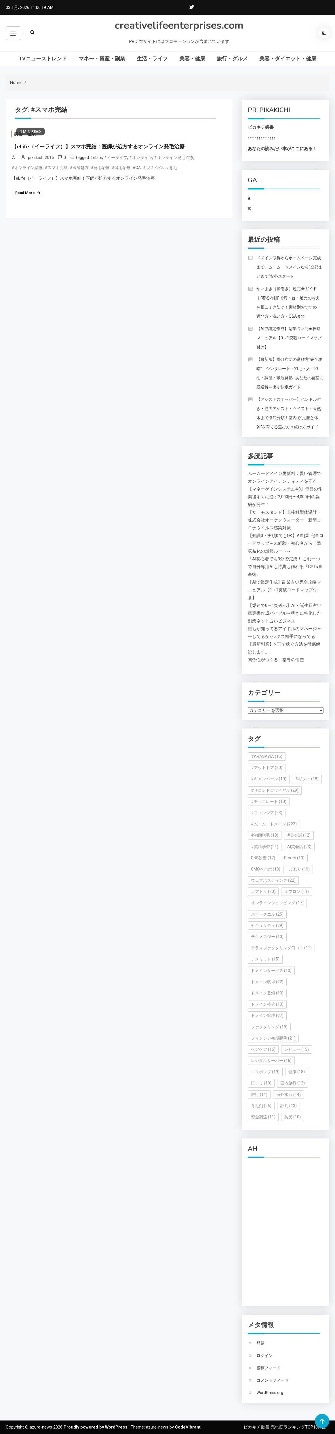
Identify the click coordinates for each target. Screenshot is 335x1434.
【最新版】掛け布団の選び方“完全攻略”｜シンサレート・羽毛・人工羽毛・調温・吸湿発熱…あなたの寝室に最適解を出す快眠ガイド (289, 373)
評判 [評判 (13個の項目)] (288, 1105)
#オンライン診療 (27, 167)
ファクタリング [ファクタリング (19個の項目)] (269, 1027)
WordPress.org (269, 1392)
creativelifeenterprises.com (179, 25)
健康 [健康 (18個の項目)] (296, 1071)
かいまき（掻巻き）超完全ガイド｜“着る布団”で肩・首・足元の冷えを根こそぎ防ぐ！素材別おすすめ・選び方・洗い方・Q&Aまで (288, 302)
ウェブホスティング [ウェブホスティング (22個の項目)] (273, 880)
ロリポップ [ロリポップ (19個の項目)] (265, 1071)
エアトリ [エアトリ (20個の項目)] (263, 891)
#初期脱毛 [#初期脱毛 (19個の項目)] (264, 835)
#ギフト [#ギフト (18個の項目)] (307, 779)
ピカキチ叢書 (261, 127)
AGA (137, 167)
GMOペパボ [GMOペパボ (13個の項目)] (265, 869)
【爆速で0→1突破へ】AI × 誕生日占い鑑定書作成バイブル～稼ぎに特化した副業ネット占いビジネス (284, 613)
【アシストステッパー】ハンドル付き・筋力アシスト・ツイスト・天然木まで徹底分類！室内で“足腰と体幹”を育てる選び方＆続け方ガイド (288, 413)
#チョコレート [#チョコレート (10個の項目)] (268, 801)
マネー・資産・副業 (102, 58)
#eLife (96, 157)
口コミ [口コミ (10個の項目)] (261, 1083)
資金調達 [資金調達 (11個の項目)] (263, 1117)
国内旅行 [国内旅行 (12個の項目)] (292, 1083)
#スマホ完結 (56, 167)
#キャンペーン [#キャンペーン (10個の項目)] (268, 779)
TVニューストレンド (43, 58)
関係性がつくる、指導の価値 (276, 659)
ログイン (264, 1355)
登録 (260, 1343)
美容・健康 (192, 58)
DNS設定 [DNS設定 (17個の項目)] (263, 858)
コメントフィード (272, 1380)
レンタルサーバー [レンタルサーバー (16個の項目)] (271, 1060)
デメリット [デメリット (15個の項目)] (265, 959)
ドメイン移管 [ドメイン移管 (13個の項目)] (267, 1004)
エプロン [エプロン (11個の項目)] (296, 891)
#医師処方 (79, 167)
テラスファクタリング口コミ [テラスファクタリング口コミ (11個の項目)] (281, 948)
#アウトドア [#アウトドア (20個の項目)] (266, 767)
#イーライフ (115, 157)
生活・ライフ (152, 58)
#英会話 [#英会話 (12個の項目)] (299, 835)
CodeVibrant (188, 1427)
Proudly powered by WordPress (96, 1427)
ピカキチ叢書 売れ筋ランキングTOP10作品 (284, 1427)
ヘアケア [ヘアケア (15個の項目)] (263, 1049)
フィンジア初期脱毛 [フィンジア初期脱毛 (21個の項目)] (273, 1038)
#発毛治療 (100, 167)
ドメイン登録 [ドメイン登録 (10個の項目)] (267, 993)
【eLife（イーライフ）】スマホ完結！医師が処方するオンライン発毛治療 (98, 146)
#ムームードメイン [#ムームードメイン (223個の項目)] (274, 824)
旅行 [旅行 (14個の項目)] (259, 1094)
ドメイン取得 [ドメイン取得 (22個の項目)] (267, 981)
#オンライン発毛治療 (173, 157)
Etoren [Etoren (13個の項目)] (294, 858)
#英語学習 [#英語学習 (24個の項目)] (264, 846)
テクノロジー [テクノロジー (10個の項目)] (267, 936)
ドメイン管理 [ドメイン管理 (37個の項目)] (267, 1015)
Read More (25, 193)
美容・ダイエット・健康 (287, 58)
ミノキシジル (155, 167)
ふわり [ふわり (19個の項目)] (299, 869)
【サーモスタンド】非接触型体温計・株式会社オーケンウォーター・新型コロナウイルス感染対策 (284, 520)
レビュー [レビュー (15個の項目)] (296, 1049)
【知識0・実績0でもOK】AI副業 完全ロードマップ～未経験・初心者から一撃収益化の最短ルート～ (285, 543)
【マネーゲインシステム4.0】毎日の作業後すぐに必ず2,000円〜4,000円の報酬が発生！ (285, 496)
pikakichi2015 (41, 157)
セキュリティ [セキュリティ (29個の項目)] (267, 925)
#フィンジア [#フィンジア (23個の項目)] (266, 812)
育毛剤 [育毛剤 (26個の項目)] (261, 1105)
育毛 (173, 167)
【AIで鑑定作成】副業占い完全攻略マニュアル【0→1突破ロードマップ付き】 (288, 337)
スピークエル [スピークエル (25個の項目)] (267, 914)
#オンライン (140, 157)
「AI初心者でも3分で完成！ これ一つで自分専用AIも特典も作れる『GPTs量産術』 (285, 566)
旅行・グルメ (232, 58)
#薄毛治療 (121, 167)
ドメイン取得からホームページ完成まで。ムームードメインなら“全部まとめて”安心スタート (289, 267)
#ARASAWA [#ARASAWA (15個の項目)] (266, 756)
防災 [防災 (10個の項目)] (292, 1117)
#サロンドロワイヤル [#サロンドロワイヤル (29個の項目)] (274, 790)
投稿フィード (268, 1368)
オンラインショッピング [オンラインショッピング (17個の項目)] (277, 902)
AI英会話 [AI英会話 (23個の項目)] (299, 846)
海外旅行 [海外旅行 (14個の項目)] (288, 1094)
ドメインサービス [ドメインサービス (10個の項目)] (271, 970)
